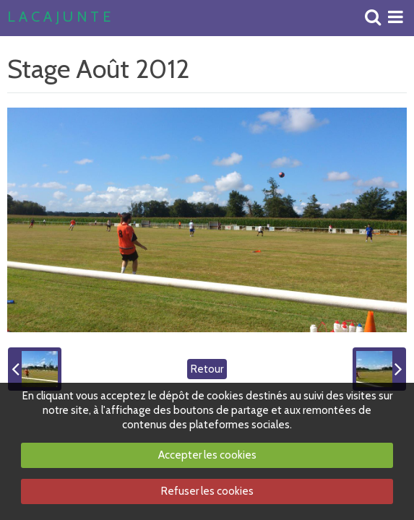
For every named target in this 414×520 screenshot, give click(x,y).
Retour (207, 369)
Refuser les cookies (207, 491)
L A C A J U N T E (59, 17)
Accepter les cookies (207, 455)
